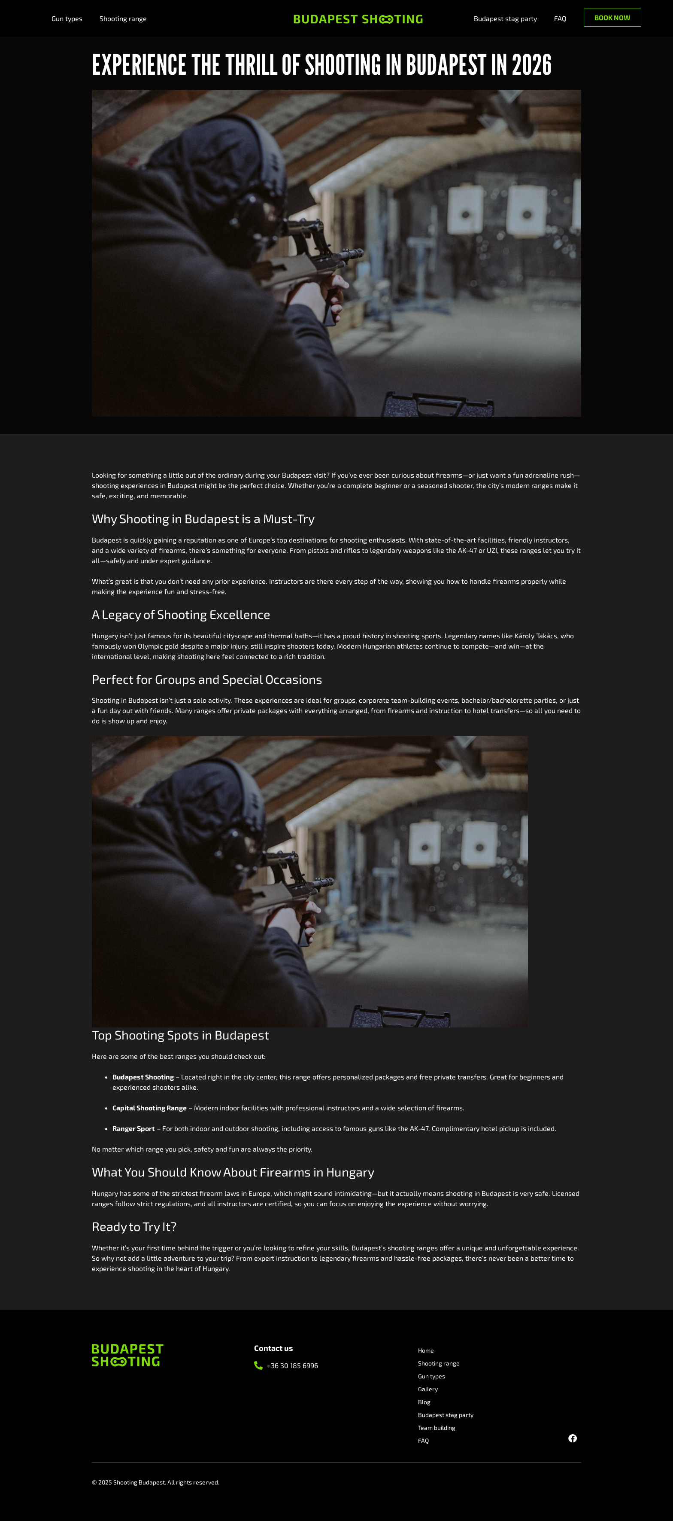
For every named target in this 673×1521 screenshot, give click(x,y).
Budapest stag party (505, 18)
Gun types (67, 18)
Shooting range (123, 18)
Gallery (428, 1389)
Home (426, 1350)
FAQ (560, 18)
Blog (424, 1401)
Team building (436, 1427)
